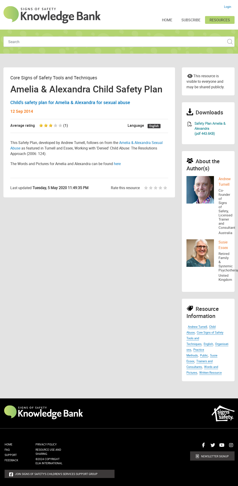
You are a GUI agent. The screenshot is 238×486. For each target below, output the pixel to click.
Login (227, 7)
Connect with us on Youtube (220, 446)
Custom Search (230, 41)
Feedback (11, 460)
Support (11, 455)
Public (204, 355)
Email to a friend (189, 75)
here (117, 163)
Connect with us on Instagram (230, 446)
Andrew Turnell (197, 327)
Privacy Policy (46, 444)
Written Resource (210, 372)
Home (8, 444)
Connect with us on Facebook (202, 446)
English (208, 344)
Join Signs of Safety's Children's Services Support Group (56, 474)
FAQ (7, 449)
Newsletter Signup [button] (215, 456)
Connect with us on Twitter (211, 446)
